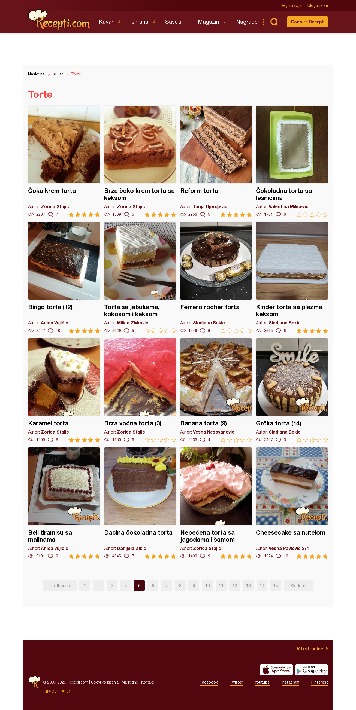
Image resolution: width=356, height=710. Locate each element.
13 (248, 585)
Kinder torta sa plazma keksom (292, 277)
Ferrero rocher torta (216, 277)
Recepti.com (59, 19)
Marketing (130, 682)
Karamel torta (64, 390)
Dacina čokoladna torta (140, 503)
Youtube (262, 682)
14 (262, 585)
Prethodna (60, 585)
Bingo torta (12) (64, 277)
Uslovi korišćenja (105, 682)
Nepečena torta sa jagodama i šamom (216, 503)
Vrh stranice (310, 648)
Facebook (209, 682)
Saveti (173, 22)
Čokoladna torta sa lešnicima (292, 161)
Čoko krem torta (64, 161)
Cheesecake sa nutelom (292, 503)
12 (234, 585)
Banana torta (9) (216, 390)
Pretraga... (274, 22)
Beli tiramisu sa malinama (64, 503)
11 (221, 585)
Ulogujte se (317, 5)
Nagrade (247, 22)
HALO (64, 691)
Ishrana (139, 22)
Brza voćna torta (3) (140, 390)
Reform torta (216, 161)
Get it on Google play (311, 669)
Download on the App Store (276, 669)
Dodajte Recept (307, 21)
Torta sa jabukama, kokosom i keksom (140, 277)
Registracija (291, 5)
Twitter (236, 682)
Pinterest (319, 682)
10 (207, 585)
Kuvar (106, 22)
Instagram (290, 682)
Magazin (208, 22)
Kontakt (147, 682)
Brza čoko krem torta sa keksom (140, 161)
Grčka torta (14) (292, 390)
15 (275, 585)
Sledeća (298, 585)
